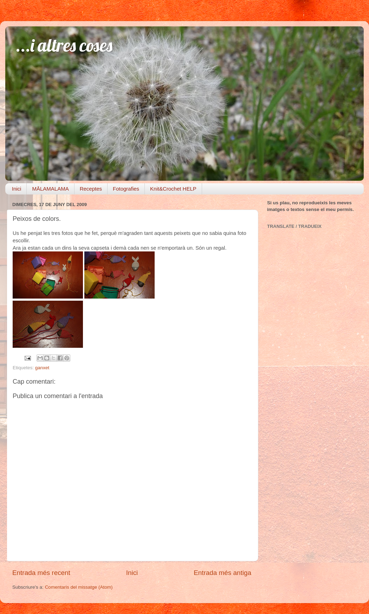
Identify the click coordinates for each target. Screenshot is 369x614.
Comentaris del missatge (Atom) (79, 587)
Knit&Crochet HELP (173, 189)
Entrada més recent (41, 572)
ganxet (42, 367)
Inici (16, 189)
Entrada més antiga (222, 572)
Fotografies (126, 189)
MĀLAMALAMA (50, 189)
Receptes (91, 189)
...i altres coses (64, 45)
